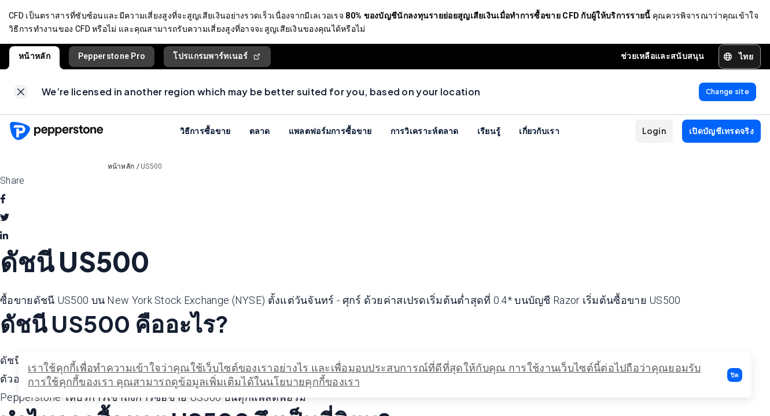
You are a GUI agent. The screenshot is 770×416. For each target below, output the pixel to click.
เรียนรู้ (489, 133)
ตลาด (259, 133)
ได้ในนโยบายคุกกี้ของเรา (300, 382)
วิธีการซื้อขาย (205, 133)
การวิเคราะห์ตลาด (424, 133)
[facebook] (3, 201)
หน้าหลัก (34, 57)
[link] (21, 94)
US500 (152, 169)
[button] (734, 375)
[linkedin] (4, 238)
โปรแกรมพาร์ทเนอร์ (217, 57)
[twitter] (4, 220)
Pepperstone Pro (112, 57)
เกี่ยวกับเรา (539, 133)
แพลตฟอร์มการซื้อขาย (330, 133)
